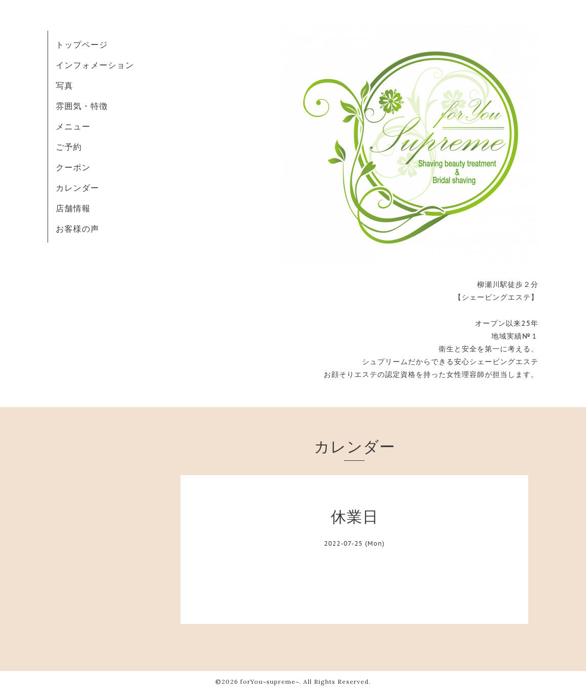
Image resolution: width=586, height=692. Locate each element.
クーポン (73, 167)
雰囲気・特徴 (82, 106)
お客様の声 (77, 229)
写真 (64, 85)
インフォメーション (95, 65)
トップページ (82, 44)
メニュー (73, 126)
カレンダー (77, 188)
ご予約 (69, 147)
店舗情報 (73, 208)
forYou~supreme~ (269, 681)
